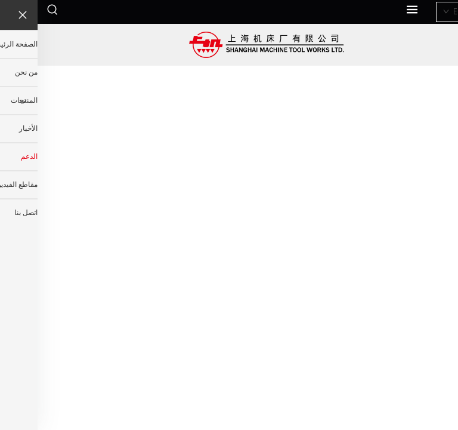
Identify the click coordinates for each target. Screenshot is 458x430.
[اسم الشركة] (229, 45)
